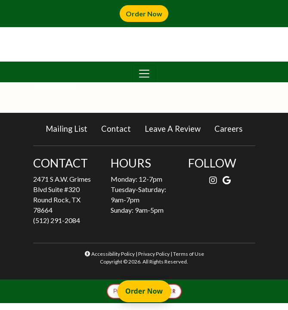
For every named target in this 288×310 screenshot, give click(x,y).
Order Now (147, 13)
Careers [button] (231, 128)
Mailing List (66, 128)
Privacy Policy (154, 254)
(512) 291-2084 (56, 220)
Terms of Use (188, 254)
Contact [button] (119, 128)
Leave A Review (176, 128)
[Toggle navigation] (144, 73)
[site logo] (144, 44)
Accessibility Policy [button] (109, 254)
